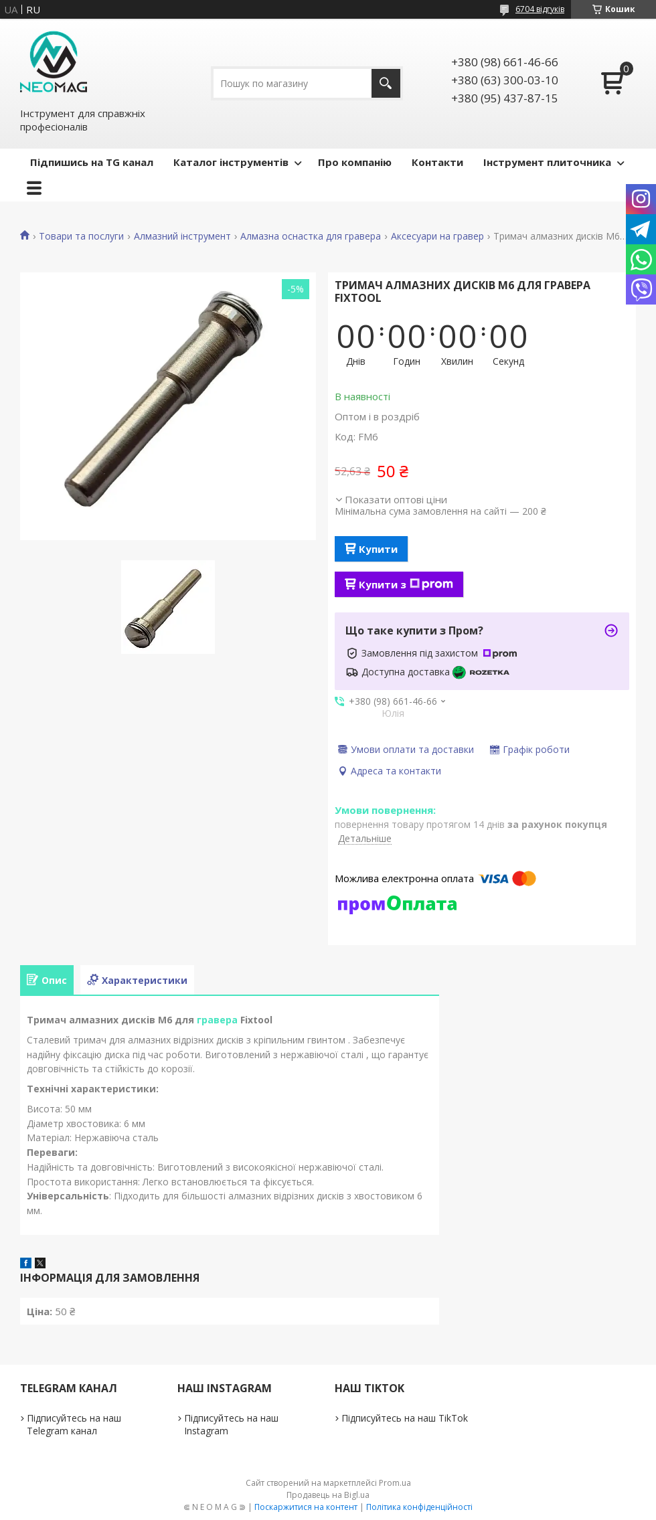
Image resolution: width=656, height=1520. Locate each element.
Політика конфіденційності (419, 1507)
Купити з (406, 584)
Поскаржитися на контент (305, 1507)
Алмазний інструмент (182, 236)
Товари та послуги (81, 236)
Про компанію (355, 162)
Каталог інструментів (231, 162)
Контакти (437, 162)
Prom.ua (395, 1483)
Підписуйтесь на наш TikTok (404, 1418)
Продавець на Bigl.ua (328, 1495)
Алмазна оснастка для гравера (310, 236)
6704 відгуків (539, 9)
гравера (217, 1019)
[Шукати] (386, 83)
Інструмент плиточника (547, 162)
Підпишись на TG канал (91, 162)
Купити (378, 549)
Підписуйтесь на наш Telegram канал (74, 1424)
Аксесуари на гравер (437, 236)
